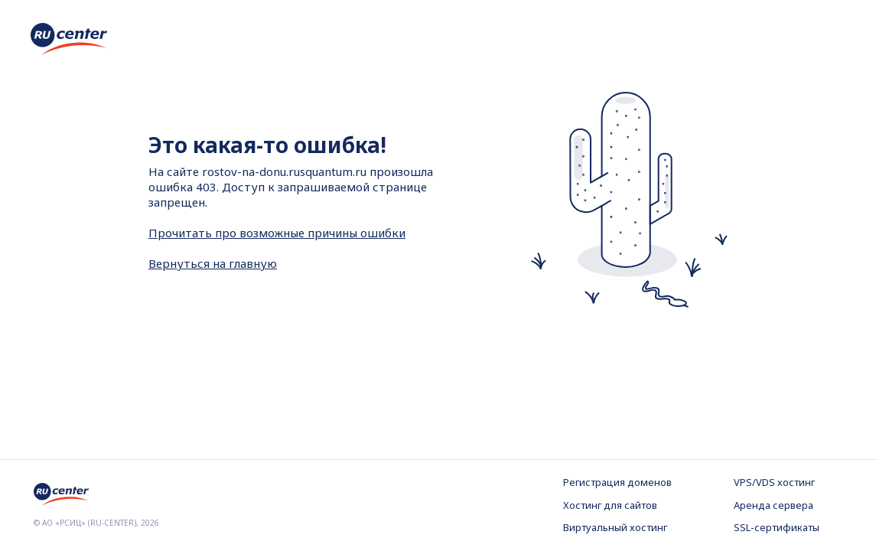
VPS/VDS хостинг (774, 482)
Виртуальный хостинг (615, 527)
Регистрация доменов (617, 482)
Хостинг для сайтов (610, 505)
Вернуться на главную (212, 263)
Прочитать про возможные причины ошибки (276, 232)
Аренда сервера (773, 505)
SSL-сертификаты (776, 527)
